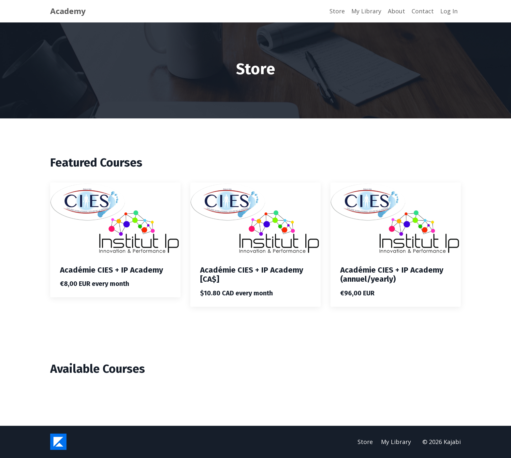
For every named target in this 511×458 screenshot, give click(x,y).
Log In (449, 11)
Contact (423, 11)
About (396, 11)
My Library (366, 11)
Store (337, 11)
